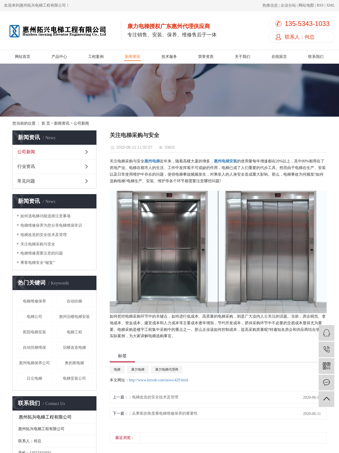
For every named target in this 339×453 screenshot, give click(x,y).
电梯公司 (34, 317)
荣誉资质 (206, 57)
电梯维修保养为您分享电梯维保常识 (51, 225)
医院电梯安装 (34, 332)
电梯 (117, 369)
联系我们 (316, 57)
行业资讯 (26, 166)
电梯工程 (74, 332)
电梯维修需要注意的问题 (41, 253)
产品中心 (59, 57)
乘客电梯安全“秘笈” (37, 263)
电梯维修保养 (34, 301)
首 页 (45, 123)
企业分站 (288, 5)
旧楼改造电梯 (74, 347)
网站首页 (22, 57)
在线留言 (279, 57)
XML (330, 5)
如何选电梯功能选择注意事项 (45, 216)
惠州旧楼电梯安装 (74, 317)
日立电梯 (34, 378)
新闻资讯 (132, 57)
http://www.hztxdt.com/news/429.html (159, 380)
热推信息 (270, 5)
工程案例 (96, 57)
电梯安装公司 (74, 378)
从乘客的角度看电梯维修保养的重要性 (165, 413)
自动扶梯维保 (34, 347)
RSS (320, 5)
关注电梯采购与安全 (37, 244)
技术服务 (169, 57)
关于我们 (242, 57)
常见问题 (26, 181)
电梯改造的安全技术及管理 (43, 235)
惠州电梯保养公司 (34, 363)
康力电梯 (137, 369)
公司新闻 (81, 123)
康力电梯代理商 (166, 369)
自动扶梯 (74, 301)
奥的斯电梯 (74, 363)
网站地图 (306, 5)
